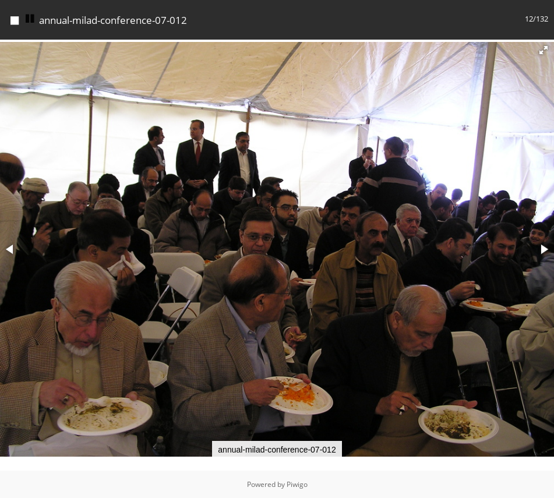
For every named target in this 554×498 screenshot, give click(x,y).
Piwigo (297, 484)
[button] (543, 50)
